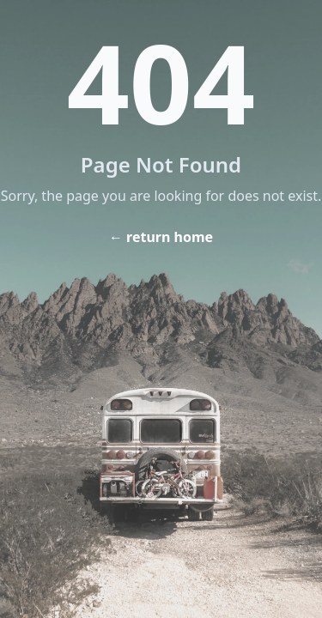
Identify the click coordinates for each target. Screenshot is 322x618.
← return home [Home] (161, 236)
